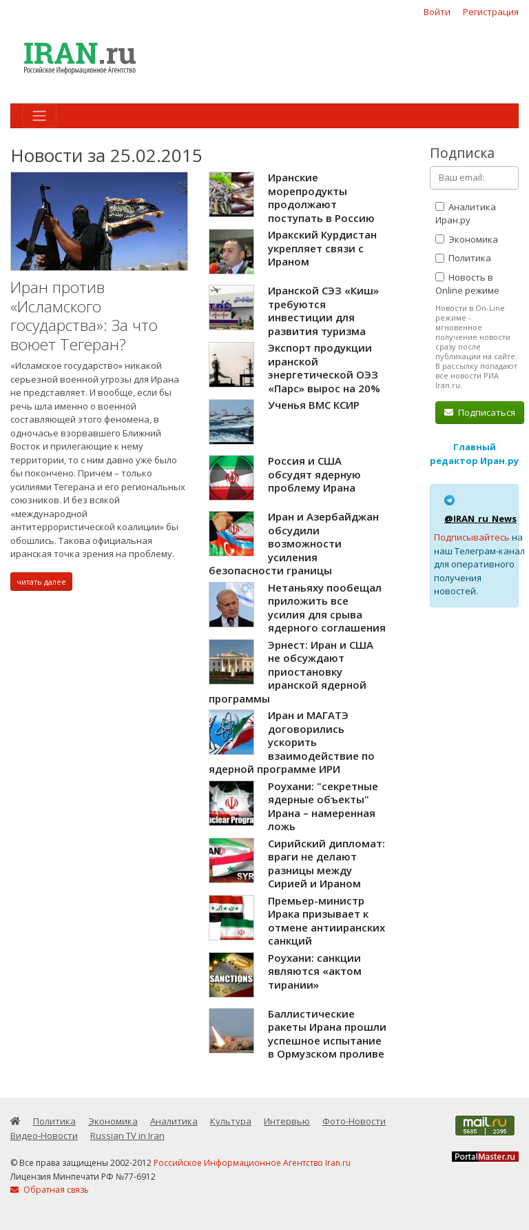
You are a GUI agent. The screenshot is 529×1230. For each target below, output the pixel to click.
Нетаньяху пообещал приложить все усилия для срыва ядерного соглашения (327, 608)
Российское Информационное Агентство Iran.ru (252, 1163)
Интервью (287, 1121)
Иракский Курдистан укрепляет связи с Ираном (322, 248)
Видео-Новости (44, 1135)
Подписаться (479, 412)
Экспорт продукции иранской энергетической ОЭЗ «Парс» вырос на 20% (324, 368)
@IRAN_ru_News (480, 518)
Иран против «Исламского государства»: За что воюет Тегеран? (84, 315)
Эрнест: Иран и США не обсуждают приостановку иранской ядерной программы (291, 671)
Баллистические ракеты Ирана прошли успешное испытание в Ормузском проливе (327, 1034)
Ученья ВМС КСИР (314, 405)
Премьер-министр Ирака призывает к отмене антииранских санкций (326, 921)
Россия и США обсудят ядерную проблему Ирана (314, 474)
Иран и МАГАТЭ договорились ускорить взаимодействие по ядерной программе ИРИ (292, 742)
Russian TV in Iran (127, 1135)
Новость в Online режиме (467, 284)
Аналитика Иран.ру (465, 214)
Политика (463, 258)
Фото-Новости (354, 1121)
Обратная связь (49, 1190)
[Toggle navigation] (39, 116)
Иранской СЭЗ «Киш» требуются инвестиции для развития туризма (323, 310)
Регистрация (491, 12)
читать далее (41, 581)
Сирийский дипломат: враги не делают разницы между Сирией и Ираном (326, 863)
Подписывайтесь (472, 537)
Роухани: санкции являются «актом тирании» (315, 971)
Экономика (466, 239)
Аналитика (174, 1121)
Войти (437, 12)
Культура (230, 1121)
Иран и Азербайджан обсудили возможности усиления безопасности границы (294, 543)
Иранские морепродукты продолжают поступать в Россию (321, 197)
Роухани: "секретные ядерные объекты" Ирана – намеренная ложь (323, 806)
